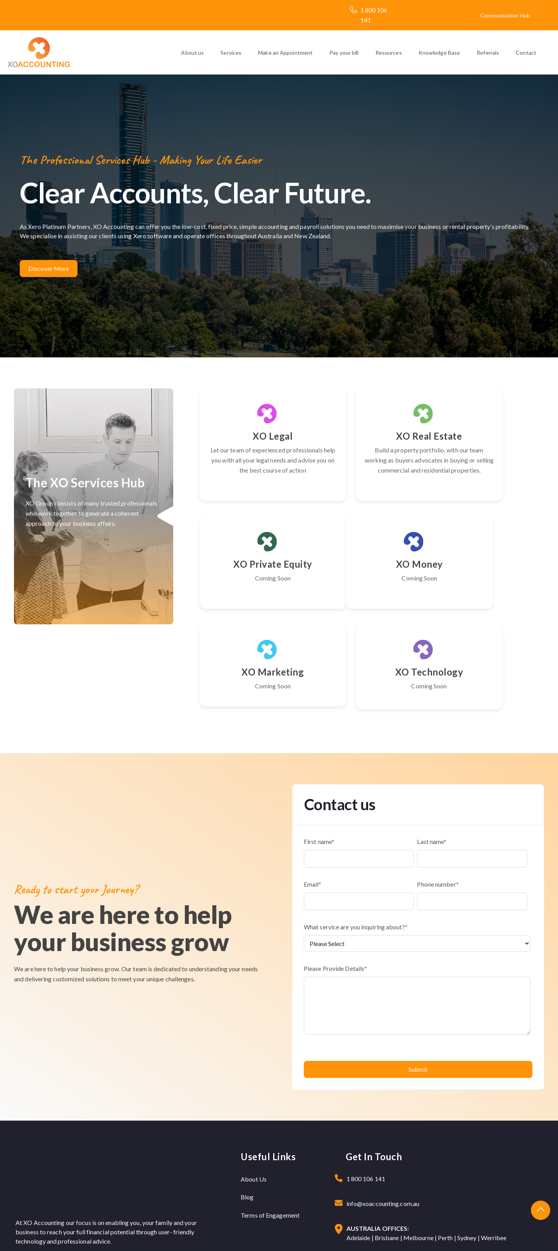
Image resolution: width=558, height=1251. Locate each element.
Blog (247, 1119)
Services (230, 52)
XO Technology (490, 584)
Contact (526, 52)
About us (192, 52)
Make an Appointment (285, 52)
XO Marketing (372, 584)
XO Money (252, 584)
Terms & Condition (511, 1233)
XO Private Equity (490, 436)
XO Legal (253, 436)
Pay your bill (343, 52)
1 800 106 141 (365, 1101)
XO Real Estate (372, 436)
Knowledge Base (439, 52)
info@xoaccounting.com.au (382, 1126)
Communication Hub (505, 15)
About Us (254, 1101)
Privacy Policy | (464, 1233)
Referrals (488, 52)
